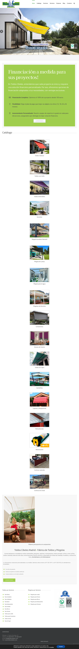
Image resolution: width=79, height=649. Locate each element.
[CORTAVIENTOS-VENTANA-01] (39, 311)
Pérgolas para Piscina (35, 597)
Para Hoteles (7, 606)
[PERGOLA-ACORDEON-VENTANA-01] (39, 224)
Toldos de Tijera (39, 368)
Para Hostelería (8, 597)
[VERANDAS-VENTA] (39, 201)
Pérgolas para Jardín (35, 594)
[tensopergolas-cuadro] (39, 268)
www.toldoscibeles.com (11, 640)
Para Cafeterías (8, 599)
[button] (74, 3)
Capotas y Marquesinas (39, 409)
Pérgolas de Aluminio (39, 306)
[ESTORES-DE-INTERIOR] (39, 331)
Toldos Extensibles (39, 197)
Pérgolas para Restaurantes (36, 601)
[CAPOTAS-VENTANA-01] (39, 393)
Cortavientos (39, 327)
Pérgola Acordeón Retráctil (39, 239)
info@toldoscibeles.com (12, 638)
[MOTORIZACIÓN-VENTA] (39, 434)
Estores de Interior (39, 347)
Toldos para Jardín (9, 613)
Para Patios (7, 594)
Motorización (39, 450)
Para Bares (7, 601)
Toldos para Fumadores (10, 616)
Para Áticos (7, 609)
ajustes (52, 647)
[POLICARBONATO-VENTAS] (39, 413)
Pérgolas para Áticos (35, 599)
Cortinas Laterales (39, 470)
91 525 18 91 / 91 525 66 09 (14, 637)
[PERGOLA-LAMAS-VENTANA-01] (39, 246)
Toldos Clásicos (39, 156)
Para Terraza (7, 611)
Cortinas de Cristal (39, 491)
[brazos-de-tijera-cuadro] (39, 352)
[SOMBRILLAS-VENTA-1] (39, 372)
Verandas (39, 217)
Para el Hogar (8, 621)
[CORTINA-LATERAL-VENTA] (39, 454)
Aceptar (61, 646)
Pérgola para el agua (39, 284)
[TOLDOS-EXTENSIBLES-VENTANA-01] (39, 181)
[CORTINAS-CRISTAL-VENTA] (39, 475)
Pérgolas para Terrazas (35, 604)
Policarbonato (39, 429)
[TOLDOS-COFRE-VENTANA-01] (39, 160)
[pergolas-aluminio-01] (39, 291)
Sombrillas (39, 388)
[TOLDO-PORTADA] (39, 140)
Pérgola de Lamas (39, 262)
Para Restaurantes (9, 604)
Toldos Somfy (8, 618)
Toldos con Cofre (39, 176)
